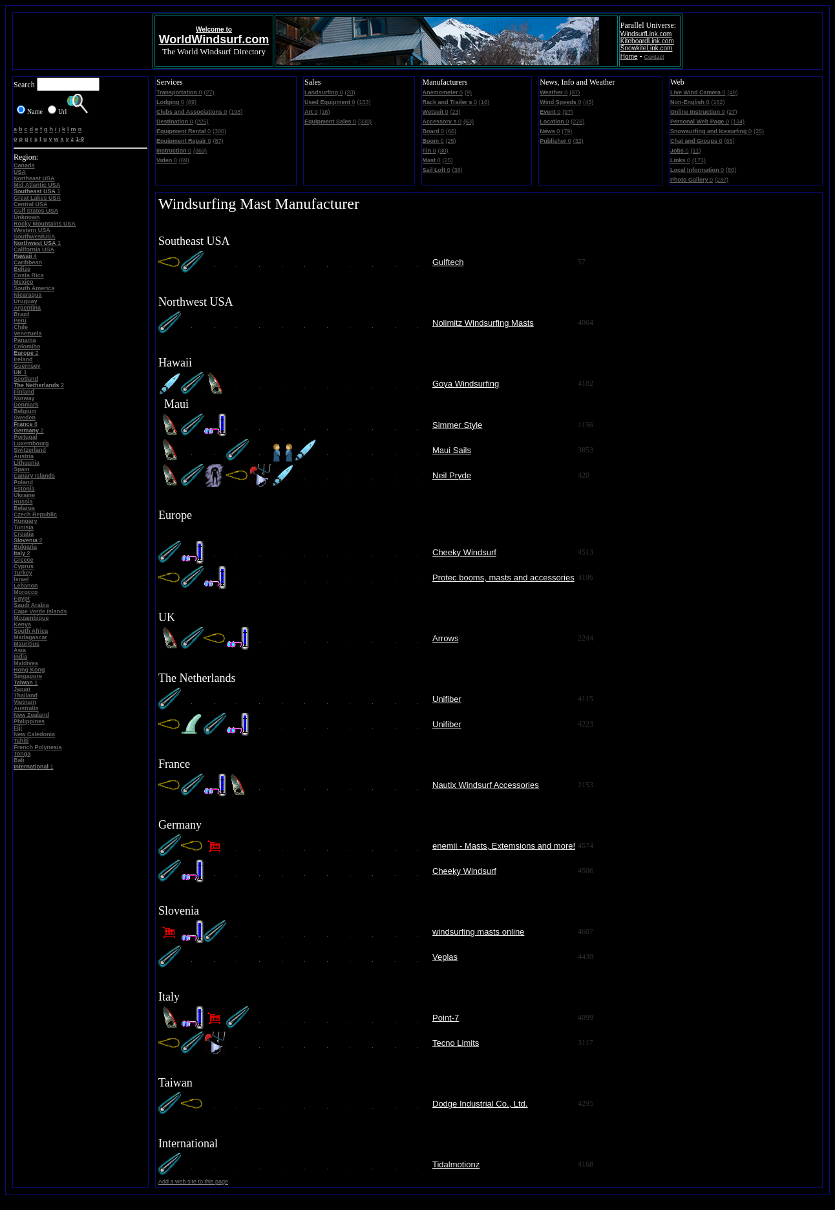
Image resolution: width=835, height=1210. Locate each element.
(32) (578, 141)
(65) (729, 141)
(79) (567, 131)
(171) (699, 160)
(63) (468, 121)
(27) (209, 92)
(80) (731, 170)
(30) (443, 150)
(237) (721, 179)
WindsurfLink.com (645, 33)
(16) (325, 112)
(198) (235, 112)
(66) (451, 131)
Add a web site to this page (193, 1181)
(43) (588, 102)
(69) (191, 102)
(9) (468, 92)
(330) (365, 121)
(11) (696, 150)
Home (629, 56)
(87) (218, 141)
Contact (654, 57)
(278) (577, 121)
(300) (219, 131)
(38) (457, 170)
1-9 (80, 139)
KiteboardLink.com (647, 41)
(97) (567, 112)
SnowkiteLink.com (646, 48)
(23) (350, 92)
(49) (732, 92)
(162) (718, 102)
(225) (202, 121)
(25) (451, 141)
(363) (200, 150)
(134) (738, 121)
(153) (364, 102)
